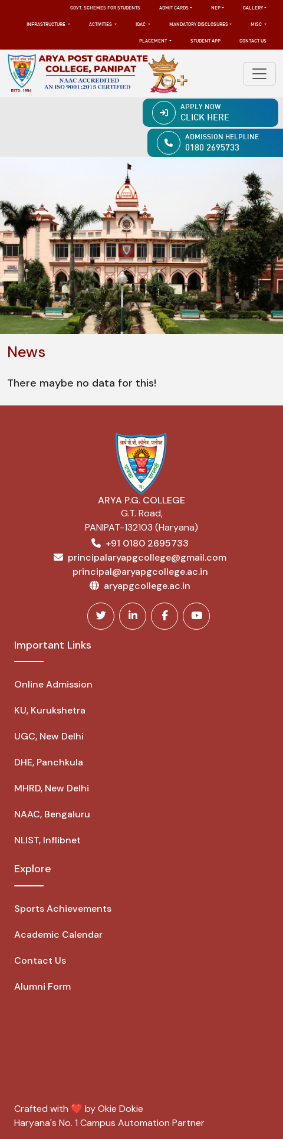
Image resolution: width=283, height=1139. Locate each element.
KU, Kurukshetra (49, 710)
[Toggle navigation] (259, 74)
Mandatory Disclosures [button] (198, 24)
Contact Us (252, 41)
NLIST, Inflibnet (47, 840)
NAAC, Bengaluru (52, 814)
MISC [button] (257, 24)
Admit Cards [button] (174, 8)
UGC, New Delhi (49, 736)
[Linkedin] (132, 616)
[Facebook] (164, 616)
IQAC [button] (141, 24)
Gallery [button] (253, 8)
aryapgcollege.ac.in (147, 586)
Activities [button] (101, 24)
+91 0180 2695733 (147, 543)
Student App (205, 41)
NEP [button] (216, 8)
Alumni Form (42, 986)
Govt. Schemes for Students (105, 8)
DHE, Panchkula (48, 762)
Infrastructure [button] (47, 24)
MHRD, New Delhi (51, 788)
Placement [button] (153, 41)
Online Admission (53, 684)
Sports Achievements (62, 908)
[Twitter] (100, 616)
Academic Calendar (58, 934)
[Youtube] (196, 616)
